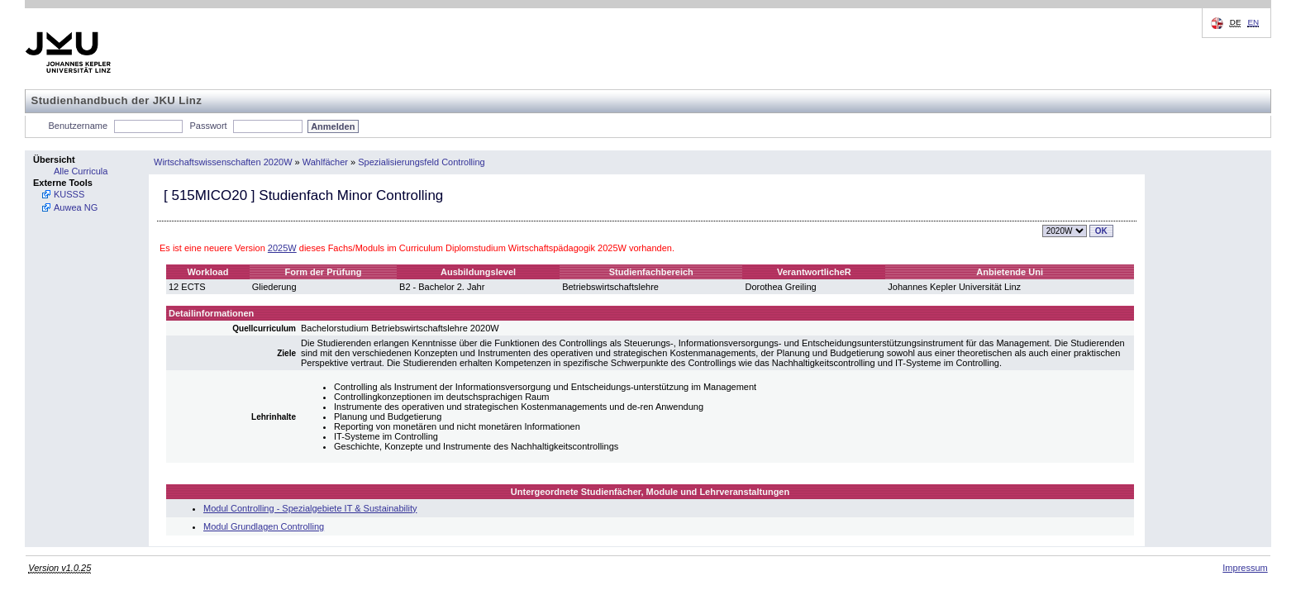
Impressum (1244, 568)
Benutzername (78, 126)
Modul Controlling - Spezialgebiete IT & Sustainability (310, 508)
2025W (282, 248)
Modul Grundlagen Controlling (263, 526)
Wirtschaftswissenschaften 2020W (223, 162)
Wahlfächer (325, 162)
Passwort (207, 126)
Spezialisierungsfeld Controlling (421, 162)
